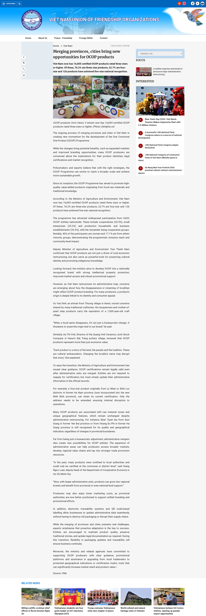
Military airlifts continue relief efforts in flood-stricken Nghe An (35, 543)
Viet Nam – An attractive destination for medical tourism (70, 574)
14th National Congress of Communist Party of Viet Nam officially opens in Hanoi (159, 158)
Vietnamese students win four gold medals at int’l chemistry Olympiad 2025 (69, 543)
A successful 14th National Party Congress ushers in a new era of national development (160, 135)
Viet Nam (42, 46)
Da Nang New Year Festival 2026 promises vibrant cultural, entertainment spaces (160, 170)
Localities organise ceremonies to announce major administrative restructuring (168, 72)
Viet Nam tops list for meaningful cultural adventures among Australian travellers (168, 575)
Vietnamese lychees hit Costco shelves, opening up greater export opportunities (169, 543)
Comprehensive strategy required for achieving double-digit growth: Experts (102, 575)
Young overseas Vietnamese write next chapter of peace (101, 542)
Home (28, 38)
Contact (103, 38)
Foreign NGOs (86, 38)
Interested (145, 81)
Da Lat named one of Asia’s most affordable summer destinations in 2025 (134, 575)
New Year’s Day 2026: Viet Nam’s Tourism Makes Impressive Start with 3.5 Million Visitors (159, 122)
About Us (42, 38)
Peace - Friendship (63, 38)
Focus (140, 60)
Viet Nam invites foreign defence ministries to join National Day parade (33, 575)
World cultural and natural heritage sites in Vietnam (133, 542)
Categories (9, 4)
